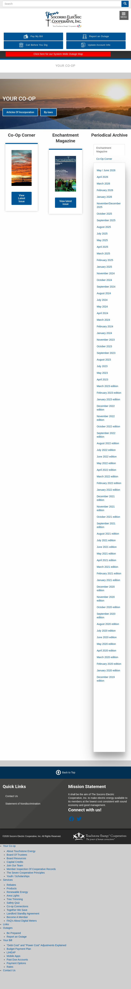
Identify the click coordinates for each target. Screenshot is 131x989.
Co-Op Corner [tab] (104, 158)
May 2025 (102, 240)
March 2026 (103, 183)
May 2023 (102, 372)
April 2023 (102, 379)
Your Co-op (9, 846)
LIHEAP (11, 952)
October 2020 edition (108, 607)
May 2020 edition (106, 643)
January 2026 (104, 196)
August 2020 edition (108, 624)
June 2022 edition (107, 456)
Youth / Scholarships (18, 876)
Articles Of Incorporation (20, 112)
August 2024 (104, 293)
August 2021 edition (108, 533)
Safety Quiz (13, 902)
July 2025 (102, 233)
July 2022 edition (106, 450)
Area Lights (13, 895)
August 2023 (104, 359)
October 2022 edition (108, 426)
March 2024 (103, 319)
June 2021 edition (107, 547)
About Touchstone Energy (21, 851)
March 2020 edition (107, 657)
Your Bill (7, 940)
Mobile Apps (13, 956)
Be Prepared (14, 933)
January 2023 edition (108, 399)
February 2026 (105, 190)
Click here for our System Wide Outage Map (58, 54)
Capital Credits (15, 861)
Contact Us (11, 796)
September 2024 (106, 286)
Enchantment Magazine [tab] (103, 149)
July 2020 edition (106, 630)
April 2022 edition (106, 469)
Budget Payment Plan (19, 948)
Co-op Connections (17, 906)
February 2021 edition (109, 573)
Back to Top (68, 772)
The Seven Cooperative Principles (26, 872)
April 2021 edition (106, 560)
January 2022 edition (108, 489)
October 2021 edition (108, 516)
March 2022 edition (107, 476)
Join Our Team (15, 865)
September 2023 (106, 353)
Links (6, 924)
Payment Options (16, 963)
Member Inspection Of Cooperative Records (31, 869)
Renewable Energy (17, 892)
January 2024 (104, 333)
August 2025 (104, 227)
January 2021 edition (108, 580)
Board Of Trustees (17, 854)
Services (8, 879)
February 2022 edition (109, 483)
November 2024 (106, 273)
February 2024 (105, 326)
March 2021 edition (107, 566)
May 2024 (102, 306)
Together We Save (17, 910)
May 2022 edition (106, 463)
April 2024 (102, 313)
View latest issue (65, 202)
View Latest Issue (21, 198)
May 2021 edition (106, 553)
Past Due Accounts (17, 959)
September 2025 (106, 220)
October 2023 (104, 346)
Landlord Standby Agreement (23, 913)
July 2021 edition (106, 540)
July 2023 (102, 366)
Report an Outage (17, 936)
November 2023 (106, 339)
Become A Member (17, 917)
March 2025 (103, 253)
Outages (8, 927)
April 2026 (102, 176)
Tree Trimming (15, 899)
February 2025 (105, 260)
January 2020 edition (108, 670)
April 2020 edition (106, 650)
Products (12, 888)
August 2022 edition (108, 443)
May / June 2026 (106, 170)
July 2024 (102, 299)
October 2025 (104, 213)
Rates (10, 966)
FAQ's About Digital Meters (22, 920)
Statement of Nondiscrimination (22, 803)
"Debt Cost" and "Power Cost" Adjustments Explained (36, 945)
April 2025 (102, 246)
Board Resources (16, 858)
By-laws (48, 112)
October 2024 (104, 280)
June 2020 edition (107, 637)
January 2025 (104, 266)
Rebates (11, 884)
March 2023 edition (107, 386)
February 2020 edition (109, 663)
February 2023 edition (109, 392)
